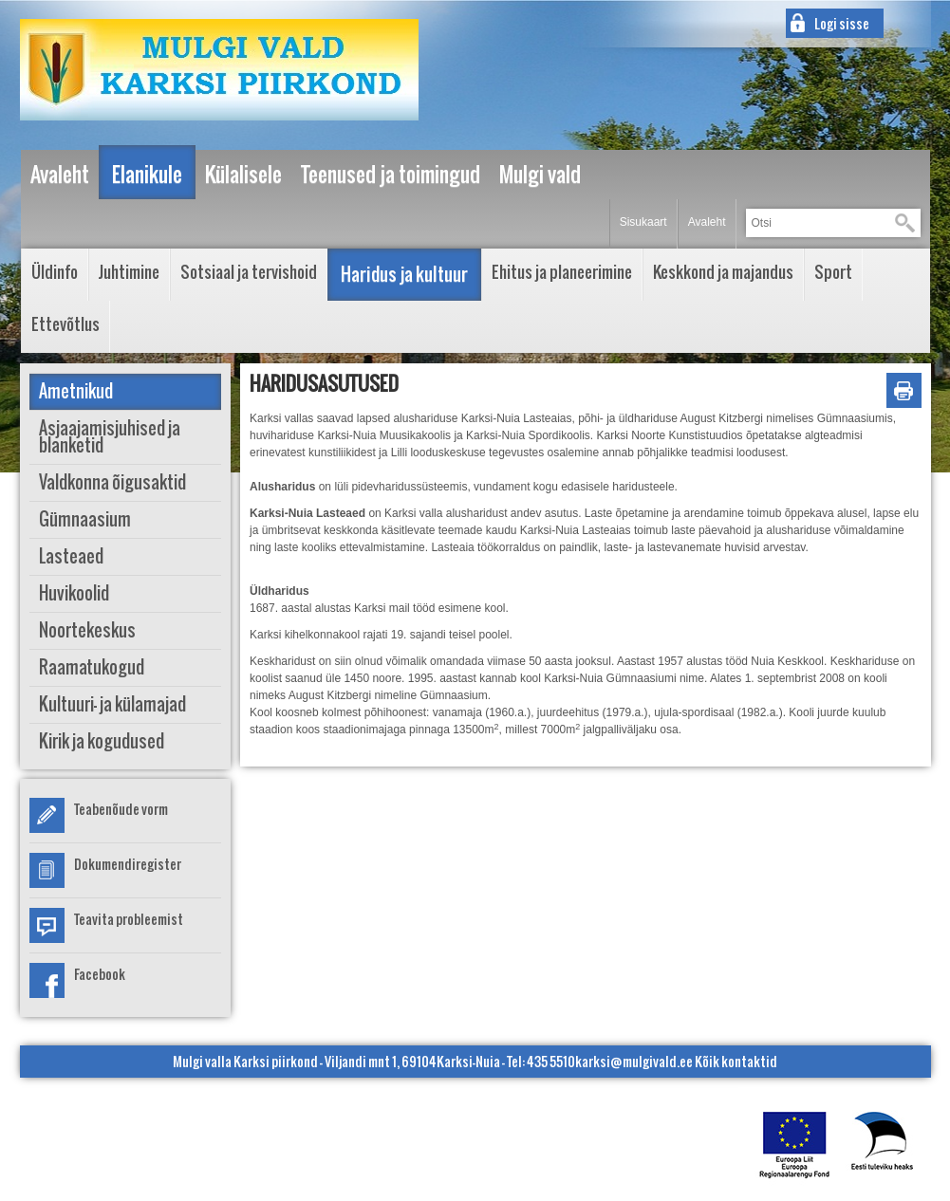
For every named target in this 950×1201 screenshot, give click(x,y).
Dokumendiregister (127, 864)
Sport (833, 272)
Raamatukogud (91, 667)
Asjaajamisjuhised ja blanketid (109, 437)
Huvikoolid (74, 593)
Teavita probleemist (128, 919)
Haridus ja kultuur (404, 274)
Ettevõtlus (65, 324)
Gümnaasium (85, 519)
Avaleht (707, 222)
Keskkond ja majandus (723, 272)
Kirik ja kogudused (101, 741)
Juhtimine (129, 272)
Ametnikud (76, 391)
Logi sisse (841, 23)
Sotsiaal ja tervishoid (248, 272)
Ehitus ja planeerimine (562, 272)
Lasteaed (71, 556)
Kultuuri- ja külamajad (112, 704)
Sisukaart (643, 222)
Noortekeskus (87, 630)
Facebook (99, 974)
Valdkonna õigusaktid (112, 482)
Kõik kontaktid (736, 1061)
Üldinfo (54, 272)
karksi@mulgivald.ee (634, 1061)
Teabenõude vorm (121, 809)
